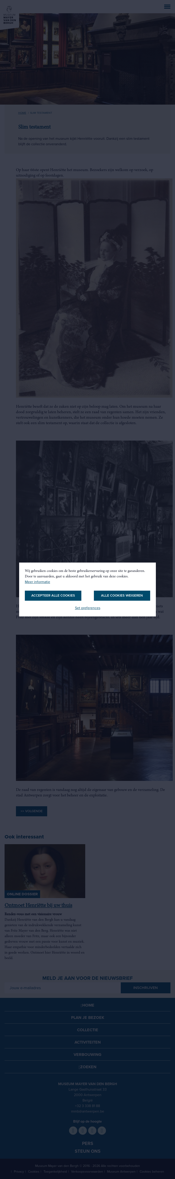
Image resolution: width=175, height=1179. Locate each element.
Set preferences (87, 608)
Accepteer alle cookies (53, 595)
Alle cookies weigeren (122, 595)
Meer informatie (37, 582)
